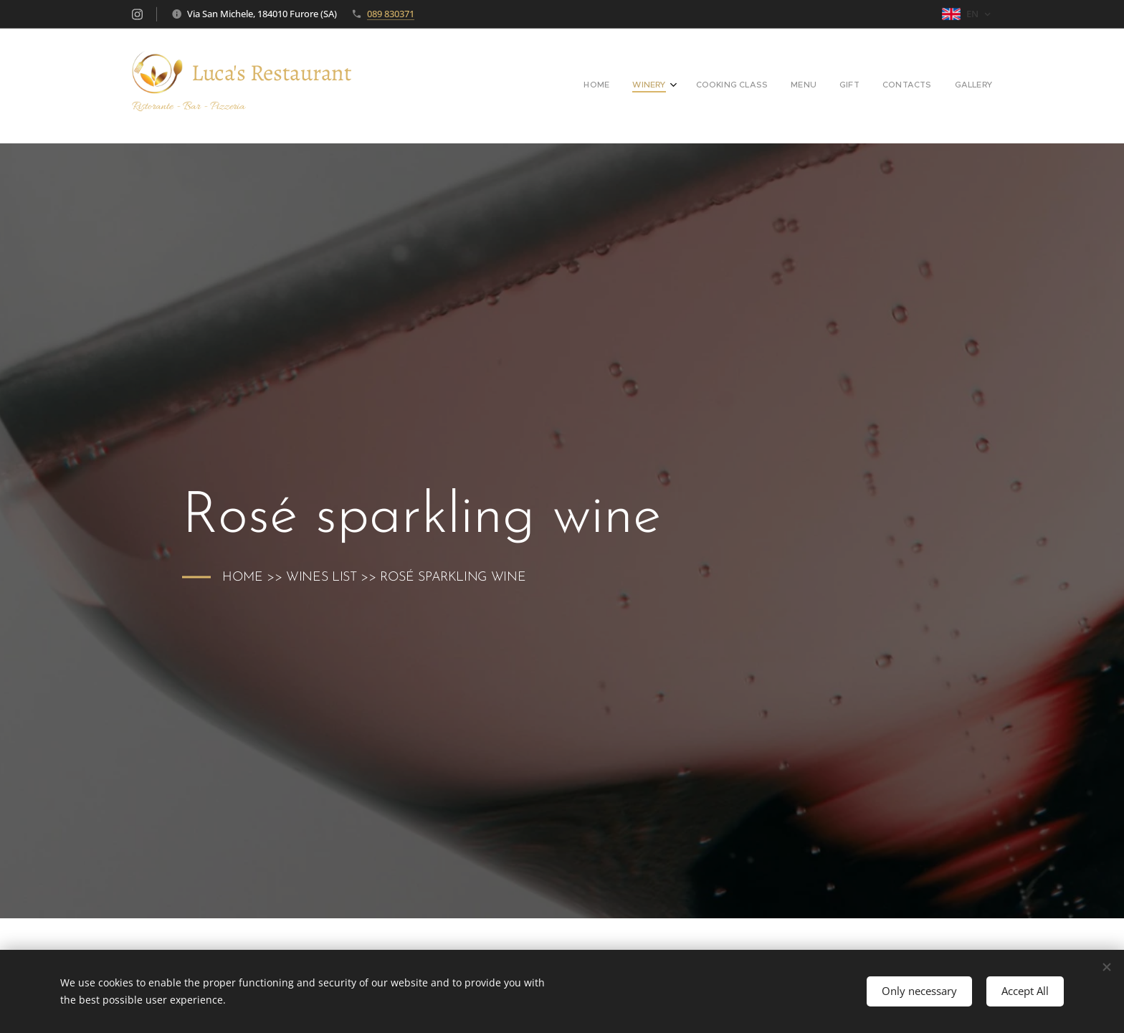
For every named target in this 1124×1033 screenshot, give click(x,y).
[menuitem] (851, 86)
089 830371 (390, 13)
